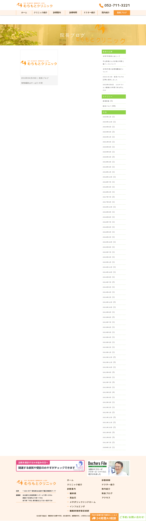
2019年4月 (107, 162)
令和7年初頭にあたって (111, 56)
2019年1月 (107, 172)
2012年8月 (107, 377)
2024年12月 (107, 122)
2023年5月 (107, 132)
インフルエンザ (77, 506)
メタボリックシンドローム (83, 502)
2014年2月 (107, 297)
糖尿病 (73, 493)
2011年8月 (107, 438)
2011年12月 (107, 417)
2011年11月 (107, 422)
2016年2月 (107, 237)
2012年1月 (107, 412)
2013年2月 (107, 347)
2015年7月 (107, 252)
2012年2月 (107, 407)
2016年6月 (107, 227)
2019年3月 (107, 167)
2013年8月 (107, 317)
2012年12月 (107, 357)
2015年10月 (107, 242)
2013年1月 (107, 352)
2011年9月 (107, 432)
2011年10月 (107, 428)
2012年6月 (107, 387)
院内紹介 (105, 12)
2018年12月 (107, 177)
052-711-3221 (114, 5)
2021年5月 (107, 142)
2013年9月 (107, 312)
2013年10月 (107, 307)
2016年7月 (107, 222)
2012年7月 (107, 382)
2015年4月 (107, 257)
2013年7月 (107, 322)
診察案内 (57, 12)
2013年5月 (107, 332)
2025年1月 (107, 117)
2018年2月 (107, 192)
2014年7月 (107, 282)
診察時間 (73, 12)
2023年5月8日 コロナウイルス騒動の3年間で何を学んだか (113, 87)
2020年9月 (107, 147)
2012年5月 (107, 392)
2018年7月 (107, 182)
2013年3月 (107, 342)
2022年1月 (107, 137)
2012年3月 (107, 402)
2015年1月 (107, 262)
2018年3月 (107, 187)
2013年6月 (107, 327)
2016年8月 (107, 217)
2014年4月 (107, 292)
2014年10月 (107, 272)
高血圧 (73, 497)
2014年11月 (107, 267)
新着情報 (106, 101)
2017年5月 (107, 202)
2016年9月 (107, 212)
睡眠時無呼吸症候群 (79, 511)
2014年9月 (107, 277)
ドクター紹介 (89, 12)
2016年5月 (107, 232)
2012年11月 (107, 362)
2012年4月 (107, 397)
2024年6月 (107, 127)
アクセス (106, 497)
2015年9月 (107, 247)
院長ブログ (122, 13)
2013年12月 (107, 302)
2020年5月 (107, 152)
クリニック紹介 (40, 12)
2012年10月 (107, 367)
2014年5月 (107, 287)
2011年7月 (107, 442)
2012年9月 (107, 372)
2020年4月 (107, 157)
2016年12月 (107, 207)
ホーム (24, 12)
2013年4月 (107, 337)
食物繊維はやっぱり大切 (32, 83)
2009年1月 (107, 448)
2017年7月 (107, 197)
